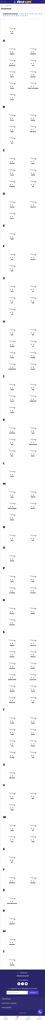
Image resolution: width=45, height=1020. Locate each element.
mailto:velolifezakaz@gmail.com (26, 983)
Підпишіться (33, 992)
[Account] (43, 2)
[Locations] (40, 2)
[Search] (4, 2)
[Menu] (2, 2)
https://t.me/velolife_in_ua (18, 983)
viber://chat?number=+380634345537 (22, 983)
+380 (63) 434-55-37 (22, 976)
